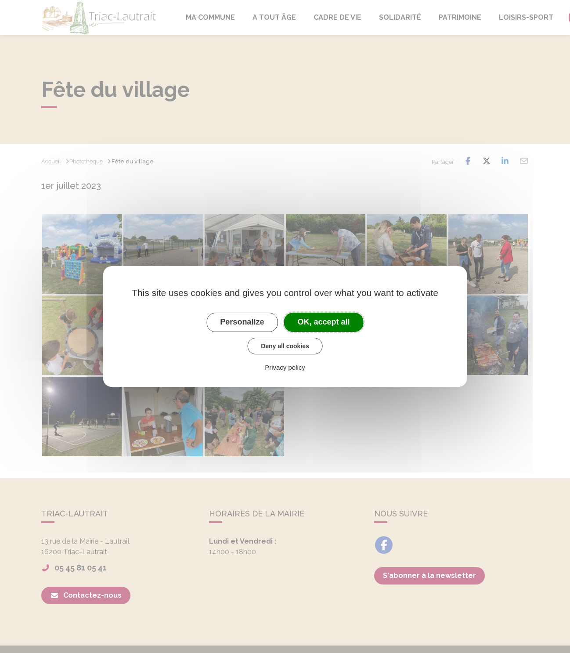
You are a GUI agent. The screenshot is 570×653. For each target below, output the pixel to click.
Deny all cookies (285, 346)
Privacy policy (285, 367)
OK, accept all (324, 321)
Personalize (242, 321)
